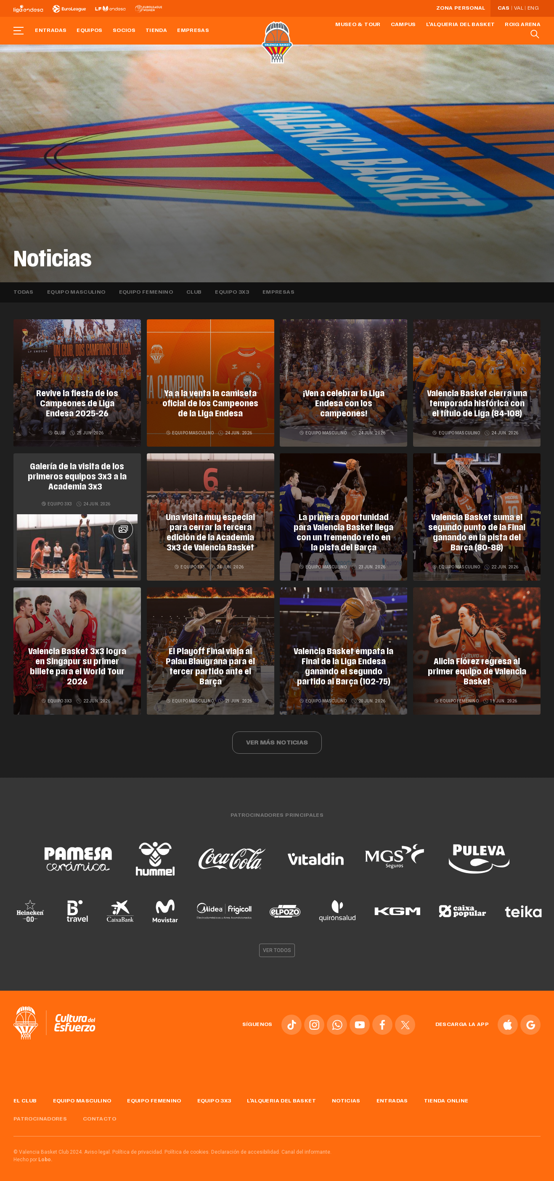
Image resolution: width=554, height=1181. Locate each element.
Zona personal (460, 8)
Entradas (50, 30)
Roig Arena (523, 24)
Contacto (99, 1115)
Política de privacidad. (137, 1149)
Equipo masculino (76, 292)
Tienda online (446, 1098)
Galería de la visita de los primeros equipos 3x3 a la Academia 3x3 (77, 477)
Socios (124, 30)
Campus (403, 24)
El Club (25, 1098)
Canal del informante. (306, 1149)
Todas (23, 292)
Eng (532, 8)
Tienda (156, 30)
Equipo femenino (146, 292)
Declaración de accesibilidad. (245, 1149)
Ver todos (277, 947)
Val (518, 8)
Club (193, 292)
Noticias (346, 1098)
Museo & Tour (357, 24)
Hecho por (33, 1156)
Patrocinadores (40, 1115)
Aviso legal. (97, 1149)
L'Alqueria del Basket (460, 24)
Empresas (193, 30)
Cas (504, 8)
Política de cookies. (187, 1149)
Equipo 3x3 (232, 292)
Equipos (90, 30)
